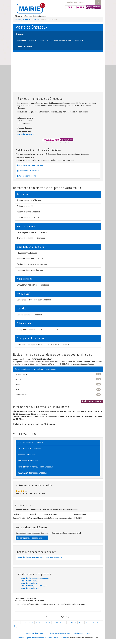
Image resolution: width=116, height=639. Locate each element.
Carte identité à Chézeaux (28, 171)
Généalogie (78, 633)
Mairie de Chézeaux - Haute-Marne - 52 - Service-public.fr (40, 557)
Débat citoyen (45, 41)
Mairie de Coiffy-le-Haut (30, 588)
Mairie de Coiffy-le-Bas (29, 583)
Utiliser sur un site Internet (92, 401)
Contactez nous (51, 638)
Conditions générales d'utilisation (31, 638)
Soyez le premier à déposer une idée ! (31, 538)
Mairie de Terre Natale (29, 581)
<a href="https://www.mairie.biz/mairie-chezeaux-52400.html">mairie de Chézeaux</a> (58, 607)
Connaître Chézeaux (62, 41)
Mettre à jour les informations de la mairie (58, 143)
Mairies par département (35, 633)
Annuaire (79, 41)
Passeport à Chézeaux (26, 176)
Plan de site (63, 638)
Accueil (18, 20)
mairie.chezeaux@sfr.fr (26, 134)
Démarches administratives (59, 633)
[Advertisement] (58, 72)
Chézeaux (20, 34)
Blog (88, 633)
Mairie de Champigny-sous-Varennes (35, 578)
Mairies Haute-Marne (31, 20)
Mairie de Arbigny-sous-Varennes (34, 586)
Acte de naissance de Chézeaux (30, 165)
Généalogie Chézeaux (25, 47)
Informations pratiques (26, 41)
